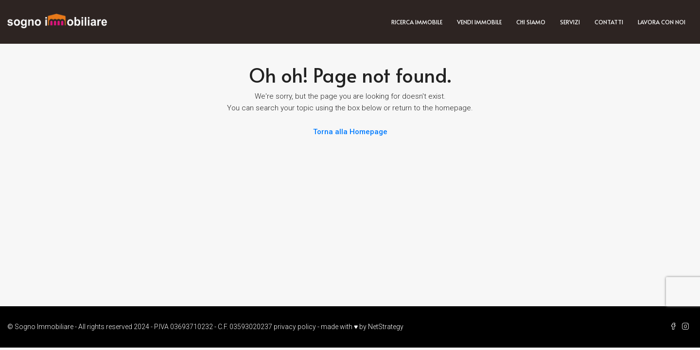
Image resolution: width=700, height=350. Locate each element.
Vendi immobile (479, 22)
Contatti (609, 22)
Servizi (570, 22)
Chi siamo (530, 22)
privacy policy (295, 327)
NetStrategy (385, 327)
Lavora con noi (661, 22)
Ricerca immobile (416, 22)
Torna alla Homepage (350, 131)
